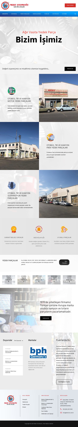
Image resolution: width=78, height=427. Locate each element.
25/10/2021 (8, 359)
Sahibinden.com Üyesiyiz (47, 414)
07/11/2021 (7, 349)
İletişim (64, 14)
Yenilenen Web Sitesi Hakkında (10, 372)
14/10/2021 (8, 369)
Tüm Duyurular (17, 341)
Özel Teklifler (44, 411)
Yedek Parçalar (24, 14)
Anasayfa (5, 14)
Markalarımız (37, 14)
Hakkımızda (25, 402)
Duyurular (56, 14)
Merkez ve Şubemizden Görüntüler (11, 362)
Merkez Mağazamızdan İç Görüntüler (11, 352)
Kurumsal (14, 14)
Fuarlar (46, 14)
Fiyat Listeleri (70, 5)
